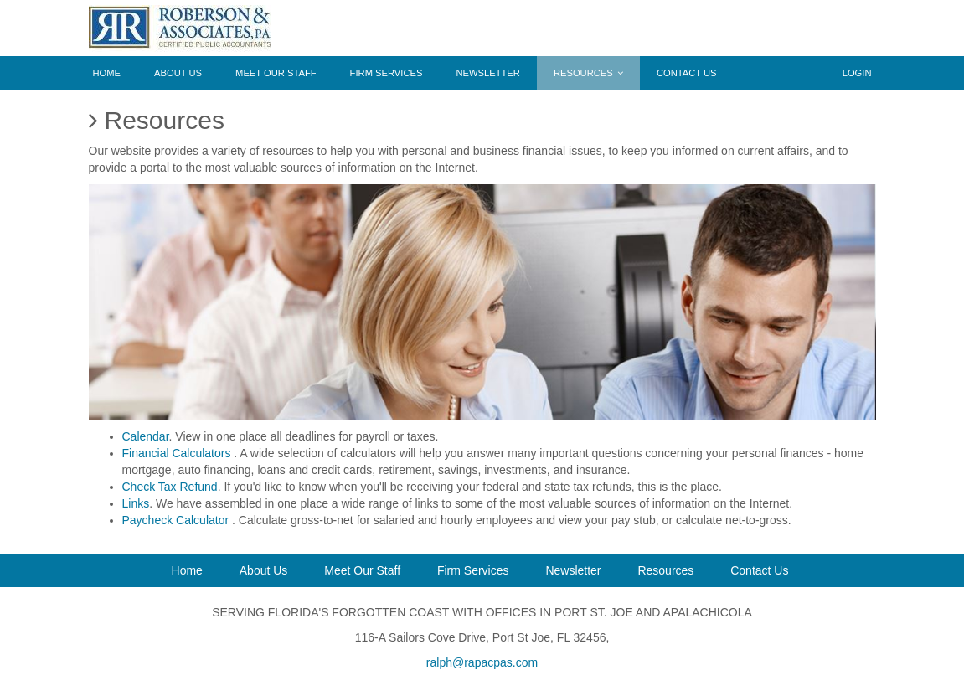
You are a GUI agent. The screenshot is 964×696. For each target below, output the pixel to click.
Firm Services (386, 73)
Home (107, 73)
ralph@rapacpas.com (482, 662)
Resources (588, 72)
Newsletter (487, 73)
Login (857, 73)
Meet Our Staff (276, 73)
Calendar (145, 436)
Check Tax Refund (170, 486)
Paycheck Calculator (177, 520)
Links (136, 503)
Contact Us (687, 73)
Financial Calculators (178, 453)
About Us (178, 73)
